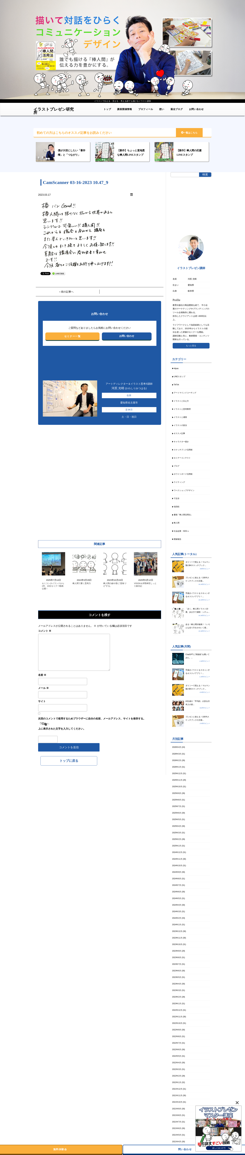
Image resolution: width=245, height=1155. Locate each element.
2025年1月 (176, 846)
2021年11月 (177, 1095)
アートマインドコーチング (185, 393)
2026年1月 (176, 767)
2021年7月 (176, 1122)
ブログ (176, 466)
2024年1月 (176, 925)
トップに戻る (69, 760)
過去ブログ (176, 109)
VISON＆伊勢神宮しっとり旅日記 (145, 584)
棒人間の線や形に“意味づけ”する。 (114, 584)
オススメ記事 (179, 433)
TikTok (176, 385)
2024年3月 (176, 911)
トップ (107, 109)
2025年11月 (177, 780)
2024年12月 (177, 852)
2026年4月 (176, 747)
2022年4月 (176, 1063)
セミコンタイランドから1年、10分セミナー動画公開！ (53, 586)
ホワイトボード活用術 (183, 474)
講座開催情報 (124, 109)
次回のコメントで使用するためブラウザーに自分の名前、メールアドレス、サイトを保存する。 (92, 718)
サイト (42, 701)
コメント (44, 631)
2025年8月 (176, 800)
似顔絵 (176, 507)
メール (43, 688)
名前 (42, 675)
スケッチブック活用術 (183, 450)
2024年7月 (176, 885)
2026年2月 (176, 760)
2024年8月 (176, 879)
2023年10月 (177, 944)
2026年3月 (176, 754)
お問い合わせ (196, 109)
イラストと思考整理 (182, 409)
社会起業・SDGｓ (181, 531)
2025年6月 (176, 813)
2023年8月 (176, 957)
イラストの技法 (180, 425)
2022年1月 (176, 1082)
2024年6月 (176, 892)
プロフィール (145, 109)
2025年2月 (176, 839)
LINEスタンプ (179, 376)
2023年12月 (177, 931)
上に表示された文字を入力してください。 (62, 728)
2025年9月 (176, 793)
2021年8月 (176, 1115)
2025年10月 (177, 786)
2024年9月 (176, 872)
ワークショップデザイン (184, 490)
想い (161, 109)
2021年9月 (176, 1109)
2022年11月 (177, 1017)
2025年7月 (176, 806)
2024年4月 (176, 905)
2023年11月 (177, 938)
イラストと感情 (180, 417)
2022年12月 (177, 1010)
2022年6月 (176, 1049)
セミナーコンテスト (182, 458)
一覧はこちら (189, 132)
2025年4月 (176, 826)
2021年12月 (177, 1089)
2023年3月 (176, 990)
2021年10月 (177, 1102)
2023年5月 (176, 977)
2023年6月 (176, 971)
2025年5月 (176, 819)
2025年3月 (176, 833)
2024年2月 (176, 918)
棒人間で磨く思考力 (81, 583)
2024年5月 (176, 898)
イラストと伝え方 (181, 401)
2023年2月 (176, 997)
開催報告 (177, 539)
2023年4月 (176, 984)
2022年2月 (176, 1076)
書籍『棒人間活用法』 (183, 515)
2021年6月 (176, 1128)
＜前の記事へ (66, 291)
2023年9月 (176, 951)
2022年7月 (176, 1043)
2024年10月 (177, 865)
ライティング (179, 482)
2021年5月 (176, 1135)
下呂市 (176, 498)
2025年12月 (177, 773)
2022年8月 (176, 1036)
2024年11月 (177, 859)
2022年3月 (176, 1069)
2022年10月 (177, 1023)
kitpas (176, 368)
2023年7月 (176, 964)
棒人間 (176, 523)
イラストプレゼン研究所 (53, 110)
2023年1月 (176, 1003)
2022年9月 (176, 1030)
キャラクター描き (181, 442)
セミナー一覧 (72, 336)
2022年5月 (176, 1056)
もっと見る (191, 345)
